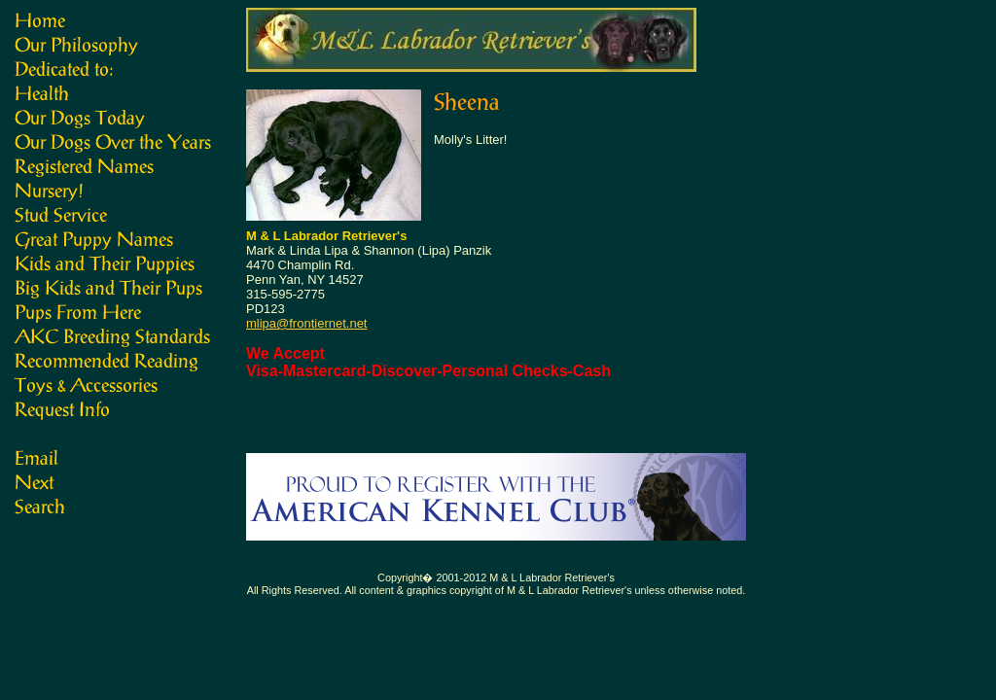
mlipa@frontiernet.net (306, 323)
